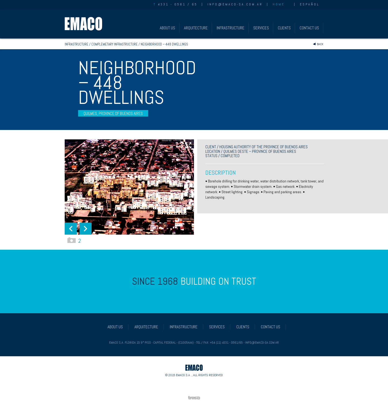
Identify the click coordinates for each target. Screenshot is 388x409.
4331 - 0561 (170, 4)
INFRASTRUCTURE (230, 27)
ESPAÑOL (309, 4)
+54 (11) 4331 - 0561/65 (226, 342)
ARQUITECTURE (196, 27)
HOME (279, 4)
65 (195, 4)
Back (320, 44)
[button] (71, 229)
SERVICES (261, 27)
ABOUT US (167, 27)
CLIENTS (284, 27)
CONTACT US (309, 27)
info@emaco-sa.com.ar (235, 4)
